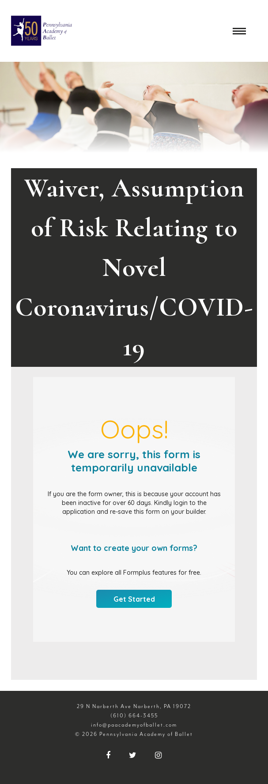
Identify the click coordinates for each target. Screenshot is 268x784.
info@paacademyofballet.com (134, 724)
